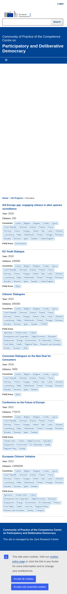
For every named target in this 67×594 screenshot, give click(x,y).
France (50, 227)
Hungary (26, 231)
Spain (25, 239)
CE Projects (17, 198)
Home (5, 198)
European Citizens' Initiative (18, 456)
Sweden (34, 239)
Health (19, 344)
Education (52, 336)
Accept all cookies (23, 579)
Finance (57, 340)
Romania (59, 235)
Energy (20, 340)
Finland (42, 227)
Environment (20, 244)
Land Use (28, 506)
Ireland (36, 231)
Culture (33, 333)
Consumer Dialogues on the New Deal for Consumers (26, 358)
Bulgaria (36, 223)
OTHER (43, 324)
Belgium (27, 223)
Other (17, 286)
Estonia (33, 227)
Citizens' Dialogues (13, 294)
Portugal (48, 235)
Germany (7, 231)
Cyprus (54, 223)
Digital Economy (38, 336)
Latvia (50, 231)
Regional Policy (31, 344)
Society (7, 348)
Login (60, 3)
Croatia (46, 223)
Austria (18, 223)
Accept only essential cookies (30, 587)
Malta (19, 235)
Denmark (23, 227)
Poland (40, 235)
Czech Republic (10, 227)
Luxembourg (9, 235)
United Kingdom (47, 239)
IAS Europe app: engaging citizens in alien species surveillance (32, 207)
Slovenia (17, 239)
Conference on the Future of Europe (23, 402)
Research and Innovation (50, 344)
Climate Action (21, 333)
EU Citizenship (45, 340)
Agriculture (8, 333)
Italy (43, 231)
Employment (9, 340)
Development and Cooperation (16, 336)
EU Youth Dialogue (13, 251)
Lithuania (59, 231)
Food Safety (9, 344)
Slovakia (7, 239)
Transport (16, 348)
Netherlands (29, 235)
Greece (17, 231)
